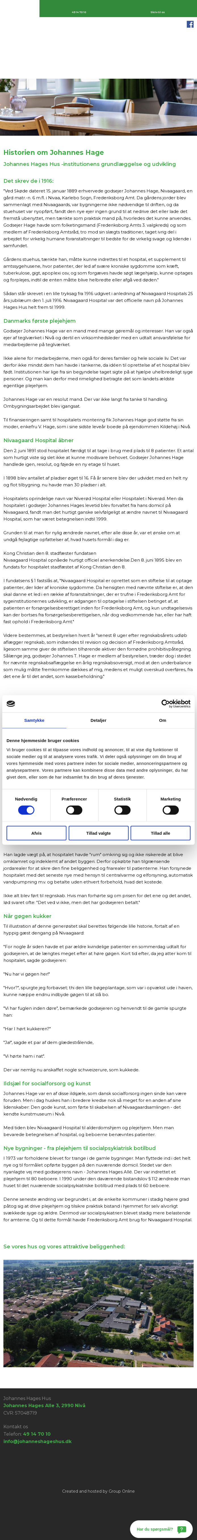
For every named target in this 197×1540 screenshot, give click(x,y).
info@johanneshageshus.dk (37, 1441)
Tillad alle (160, 832)
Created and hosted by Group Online (98, 1491)
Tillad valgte (98, 832)
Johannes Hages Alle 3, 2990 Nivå (44, 1405)
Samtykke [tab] (34, 720)
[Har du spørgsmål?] (161, 1529)
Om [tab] (162, 720)
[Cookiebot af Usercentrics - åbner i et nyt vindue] (165, 704)
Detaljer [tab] (98, 720)
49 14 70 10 (37, 1434)
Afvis (36, 832)
